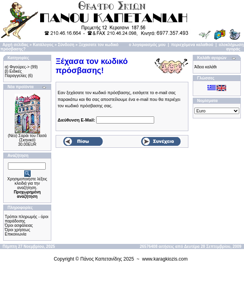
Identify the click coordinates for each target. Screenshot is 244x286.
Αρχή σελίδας (15, 45)
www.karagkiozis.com (165, 259)
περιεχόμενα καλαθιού (192, 45)
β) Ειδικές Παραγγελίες (16, 73)
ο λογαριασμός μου (147, 45)
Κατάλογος (43, 45)
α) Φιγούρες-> (17, 67)
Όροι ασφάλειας (19, 225)
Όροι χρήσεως (17, 230)
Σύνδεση (66, 45)
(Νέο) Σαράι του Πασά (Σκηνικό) (27, 137)
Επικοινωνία (15, 234)
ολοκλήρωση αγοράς (231, 47)
